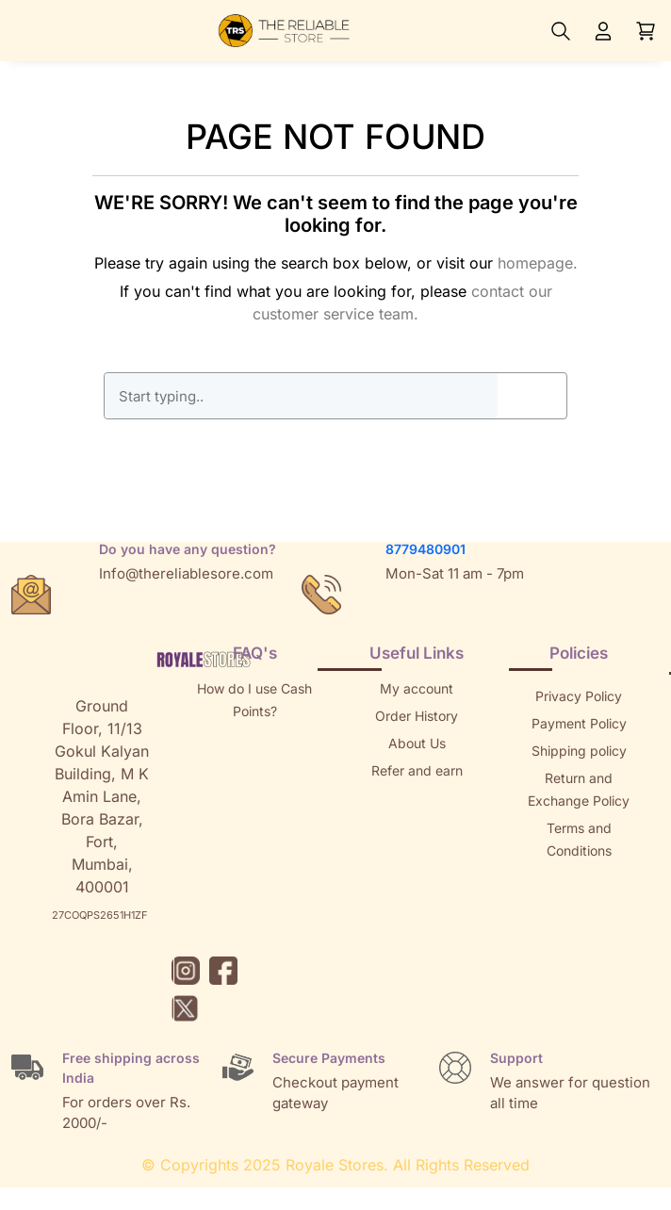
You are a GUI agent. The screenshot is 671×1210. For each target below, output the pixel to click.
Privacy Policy (578, 696)
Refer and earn (417, 770)
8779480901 (425, 549)
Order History (416, 716)
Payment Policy (579, 723)
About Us (417, 743)
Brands (578, 905)
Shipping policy (579, 751)
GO (531, 395)
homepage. (538, 262)
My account (416, 688)
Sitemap (578, 878)
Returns (416, 798)
